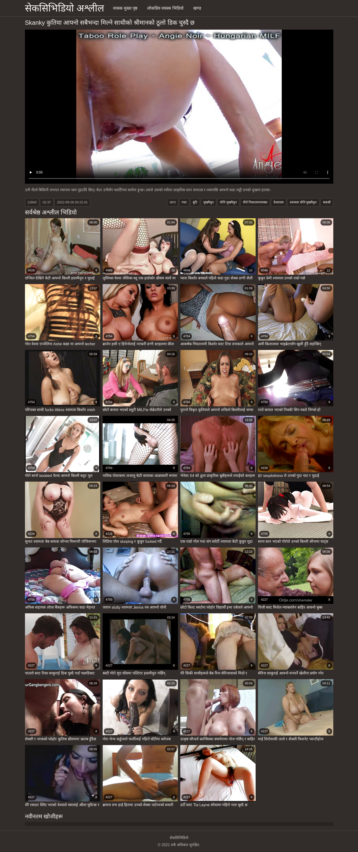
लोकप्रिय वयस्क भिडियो (165, 8)
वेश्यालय (279, 202)
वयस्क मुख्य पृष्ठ (125, 8)
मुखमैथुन (208, 202)
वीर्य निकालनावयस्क (255, 202)
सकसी (327, 202)
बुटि (195, 202)
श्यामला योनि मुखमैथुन (303, 202)
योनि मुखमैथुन (228, 202)
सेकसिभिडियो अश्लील (64, 8)
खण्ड (197, 8)
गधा (184, 202)
